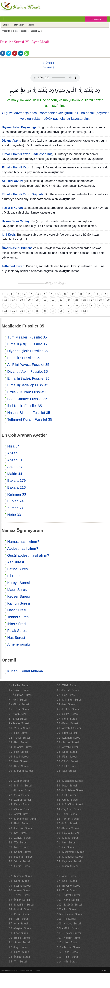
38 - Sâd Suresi (66, 770)
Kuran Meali (20, 970)
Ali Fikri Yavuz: (12, 181)
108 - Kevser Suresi (69, 933)
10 (65, 294)
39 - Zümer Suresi (19, 780)
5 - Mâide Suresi (19, 704)
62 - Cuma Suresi (67, 799)
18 (21, 299)
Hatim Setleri (18, 25)
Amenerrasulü (18, 644)
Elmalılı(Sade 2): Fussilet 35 (29, 385)
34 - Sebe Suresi (67, 751)
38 (69, 305)
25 (76, 299)
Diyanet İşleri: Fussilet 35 (27, 351)
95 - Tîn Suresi (18, 961)
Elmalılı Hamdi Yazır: (16, 167)
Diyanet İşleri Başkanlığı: (19, 127)
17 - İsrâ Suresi (18, 761)
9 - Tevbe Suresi (19, 723)
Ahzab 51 (15, 460)
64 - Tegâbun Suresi (69, 809)
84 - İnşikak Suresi (20, 909)
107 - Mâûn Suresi (68, 928)
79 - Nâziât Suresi (20, 885)
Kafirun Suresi (18, 603)
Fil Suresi (14, 576)
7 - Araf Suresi (17, 714)
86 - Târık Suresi (19, 918)
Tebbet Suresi (18, 617)
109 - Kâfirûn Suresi (69, 937)
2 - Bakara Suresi (19, 690)
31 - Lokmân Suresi (69, 737)
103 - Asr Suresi (66, 909)
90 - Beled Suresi (19, 937)
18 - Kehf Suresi (19, 766)
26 (84, 299)
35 (45, 305)
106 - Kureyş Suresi (69, 923)
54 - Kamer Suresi (20, 852)
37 (61, 305)
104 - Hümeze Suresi (70, 914)
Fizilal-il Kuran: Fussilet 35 (28, 392)
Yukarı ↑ (104, 970)
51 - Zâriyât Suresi (20, 837)
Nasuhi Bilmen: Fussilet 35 (28, 413)
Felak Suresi (17, 631)
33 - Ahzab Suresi (67, 747)
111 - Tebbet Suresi (69, 947)
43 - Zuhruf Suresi (20, 799)
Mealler (30, 25)
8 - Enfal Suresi (18, 718)
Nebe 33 (14, 515)
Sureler (6, 25)
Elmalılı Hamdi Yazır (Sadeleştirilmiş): (28, 154)
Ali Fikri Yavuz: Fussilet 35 (28, 365)
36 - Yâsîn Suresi (67, 761)
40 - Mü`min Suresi (20, 785)
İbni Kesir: (9, 234)
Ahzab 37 (15, 467)
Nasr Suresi (16, 610)
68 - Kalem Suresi (68, 828)
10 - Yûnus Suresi (20, 728)
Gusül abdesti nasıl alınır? (28, 555)
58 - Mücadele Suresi (70, 780)
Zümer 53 (15, 508)
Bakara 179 (16, 480)
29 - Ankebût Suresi (69, 728)
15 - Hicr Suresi (18, 751)
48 (37, 311)
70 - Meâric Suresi (68, 837)
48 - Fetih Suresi (19, 823)
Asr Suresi (15, 562)
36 (53, 305)
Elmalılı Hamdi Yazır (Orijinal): (23, 194)
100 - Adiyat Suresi (68, 895)
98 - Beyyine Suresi (69, 885)
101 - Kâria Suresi (68, 899)
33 (29, 305)
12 (81, 294)
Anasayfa (6, 31)
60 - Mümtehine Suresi (70, 790)
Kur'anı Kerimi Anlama (25, 671)
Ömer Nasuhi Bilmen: (17, 248)
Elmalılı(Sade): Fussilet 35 (28, 378)
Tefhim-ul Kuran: (13, 266)
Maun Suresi (17, 590)
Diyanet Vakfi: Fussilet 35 (27, 371)
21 (45, 299)
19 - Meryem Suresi (21, 770)
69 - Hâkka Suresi (68, 833)
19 (29, 299)
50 (53, 311)
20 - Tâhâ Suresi (67, 685)
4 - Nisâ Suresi (18, 699)
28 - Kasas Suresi (67, 723)
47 (29, 311)
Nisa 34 (13, 446)
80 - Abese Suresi (20, 890)
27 (92, 299)
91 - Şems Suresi (19, 942)
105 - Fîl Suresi (66, 918)
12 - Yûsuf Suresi (19, 737)
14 (97, 294)
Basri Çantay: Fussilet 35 (27, 399)
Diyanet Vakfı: (11, 140)
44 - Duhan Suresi (19, 804)
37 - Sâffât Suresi (67, 766)
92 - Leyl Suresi (18, 947)
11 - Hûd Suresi (18, 732)
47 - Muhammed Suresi (23, 818)
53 (76, 311)
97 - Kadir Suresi (67, 881)
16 (5, 299)
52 (69, 311)
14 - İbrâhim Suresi (20, 747)
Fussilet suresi (19, 31)
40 (84, 305)
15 (104, 294)
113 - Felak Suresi (68, 956)
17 (13, 299)
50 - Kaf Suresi (18, 833)
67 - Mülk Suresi (67, 823)
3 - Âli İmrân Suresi (20, 695)
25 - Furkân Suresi (68, 709)
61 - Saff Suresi (66, 795)
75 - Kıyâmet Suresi (69, 861)
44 (5, 311)
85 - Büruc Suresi (19, 914)
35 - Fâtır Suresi (67, 756)
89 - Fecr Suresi (18, 933)
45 (13, 311)
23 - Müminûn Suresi (69, 699)
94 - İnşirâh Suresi (19, 956)
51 (61, 311)
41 (92, 305)
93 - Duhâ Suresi (19, 952)
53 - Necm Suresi (19, 847)
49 (45, 311)
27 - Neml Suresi (67, 718)
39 (76, 305)
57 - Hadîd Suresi (19, 866)
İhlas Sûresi (16, 624)
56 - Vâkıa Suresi (19, 861)
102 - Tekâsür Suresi (69, 904)
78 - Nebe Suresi (19, 881)
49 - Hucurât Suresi (20, 828)
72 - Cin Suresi (65, 847)
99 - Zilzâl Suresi (67, 890)
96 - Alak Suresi (66, 876)
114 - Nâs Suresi (67, 961)
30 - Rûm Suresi (67, 732)
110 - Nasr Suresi (67, 942)
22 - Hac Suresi (66, 695)
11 (73, 294)
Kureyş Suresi (18, 583)
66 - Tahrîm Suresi (68, 818)
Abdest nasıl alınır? (22, 548)
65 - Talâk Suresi (67, 814)
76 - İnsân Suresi (67, 866)
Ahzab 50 (15, 453)
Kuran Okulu (95, 19)
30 (5, 305)
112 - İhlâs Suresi (67, 952)
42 (100, 305)
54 (84, 311)
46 (21, 311)
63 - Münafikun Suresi (70, 804)
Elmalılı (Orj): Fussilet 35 (27, 344)
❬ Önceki (48, 62)
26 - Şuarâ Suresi (67, 714)
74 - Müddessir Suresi (70, 856)
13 (89, 294)
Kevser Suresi (18, 596)
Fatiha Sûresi (18, 569)
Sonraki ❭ (49, 67)
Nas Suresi (16, 638)
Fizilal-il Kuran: (12, 207)
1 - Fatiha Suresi (19, 685)
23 (61, 299)
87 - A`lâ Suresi (18, 923)
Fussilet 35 (35, 31)
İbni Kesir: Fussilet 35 (24, 406)
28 (100, 299)
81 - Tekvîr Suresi (19, 895)
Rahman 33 (16, 494)
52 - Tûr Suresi (18, 842)
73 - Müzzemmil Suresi (71, 852)
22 (53, 299)
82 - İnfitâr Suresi (19, 899)
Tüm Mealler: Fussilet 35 (27, 337)
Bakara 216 (16, 487)
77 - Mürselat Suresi (21, 876)
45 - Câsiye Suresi (20, 809)
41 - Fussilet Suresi (20, 790)
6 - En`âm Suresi (19, 709)
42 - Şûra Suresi (19, 795)
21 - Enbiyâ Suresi (68, 690)
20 (37, 299)
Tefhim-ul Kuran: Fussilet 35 (29, 419)
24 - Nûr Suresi (66, 704)
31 (13, 305)
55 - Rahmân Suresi (21, 856)
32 (21, 305)
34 (37, 305)
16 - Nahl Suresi (19, 756)
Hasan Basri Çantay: (16, 221)
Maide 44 (14, 474)
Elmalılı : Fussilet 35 (23, 358)
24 (69, 299)
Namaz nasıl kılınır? (23, 542)
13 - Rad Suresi (18, 742)
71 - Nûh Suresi (66, 842)
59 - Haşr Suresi (67, 785)
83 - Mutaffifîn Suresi (21, 904)
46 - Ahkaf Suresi (19, 814)
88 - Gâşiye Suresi (20, 928)
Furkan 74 (15, 501)
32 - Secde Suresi (68, 742)
